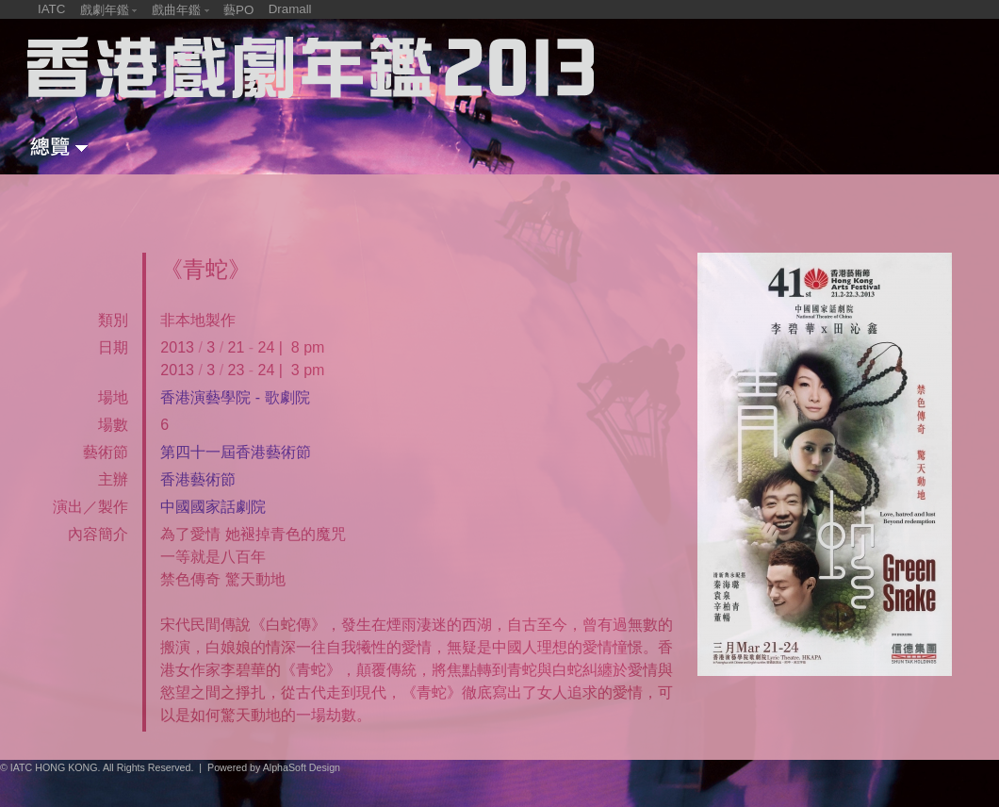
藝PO (238, 10)
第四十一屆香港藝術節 (235, 452)
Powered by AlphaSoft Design (273, 767)
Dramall (290, 9)
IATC (51, 9)
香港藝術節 (198, 479)
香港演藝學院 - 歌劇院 (234, 397)
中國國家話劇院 (213, 507)
